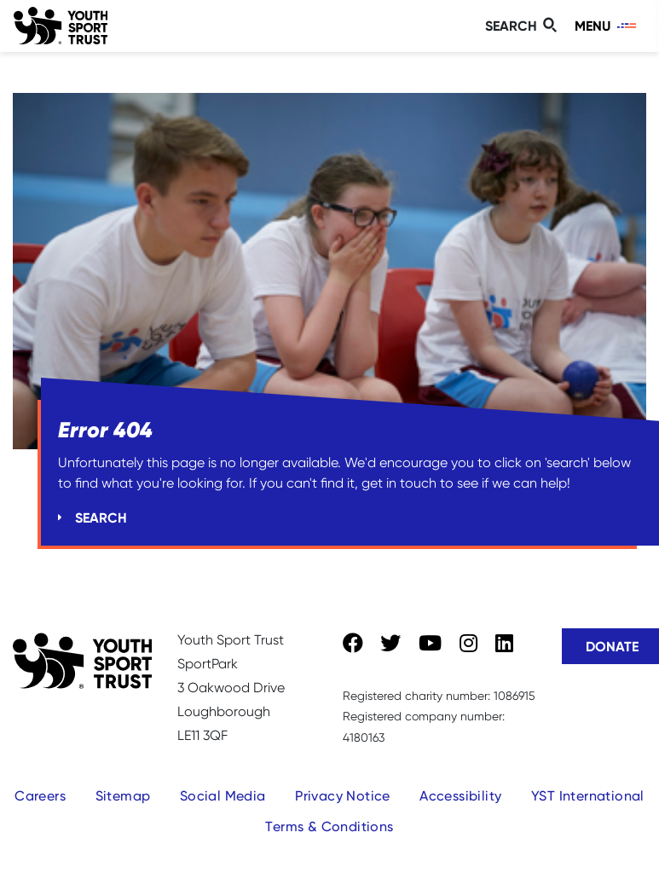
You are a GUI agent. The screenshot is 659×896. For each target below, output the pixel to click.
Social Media (223, 796)
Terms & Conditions (329, 826)
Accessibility (460, 796)
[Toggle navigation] (606, 26)
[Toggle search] (523, 26)
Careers (40, 796)
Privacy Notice (342, 796)
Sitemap (123, 796)
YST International (588, 796)
